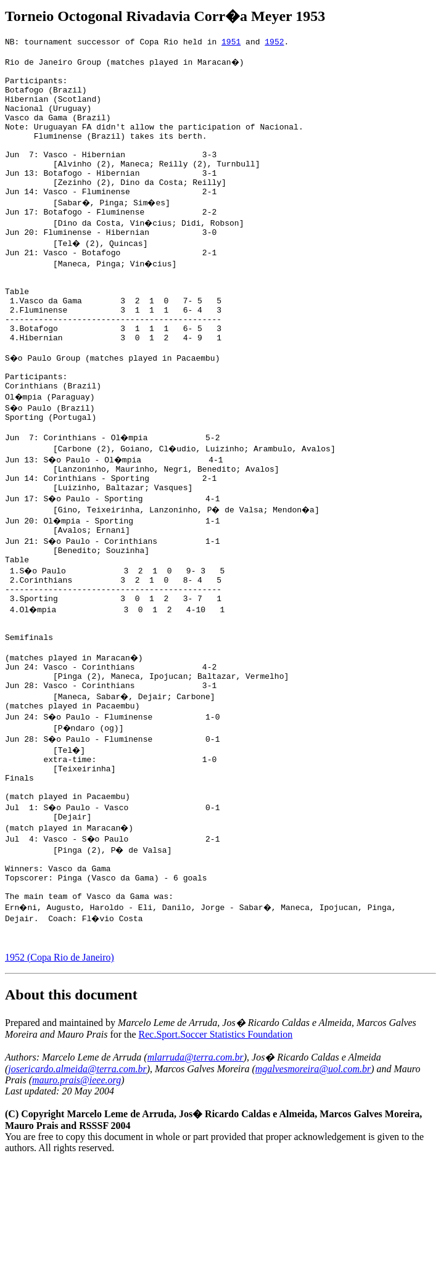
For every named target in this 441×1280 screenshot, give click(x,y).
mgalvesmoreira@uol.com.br (313, 1185)
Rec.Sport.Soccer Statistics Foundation (216, 1151)
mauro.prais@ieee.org (76, 1196)
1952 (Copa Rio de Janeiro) (59, 1074)
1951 (231, 43)
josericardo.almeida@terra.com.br (77, 1185)
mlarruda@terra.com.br (195, 1173)
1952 (274, 43)
